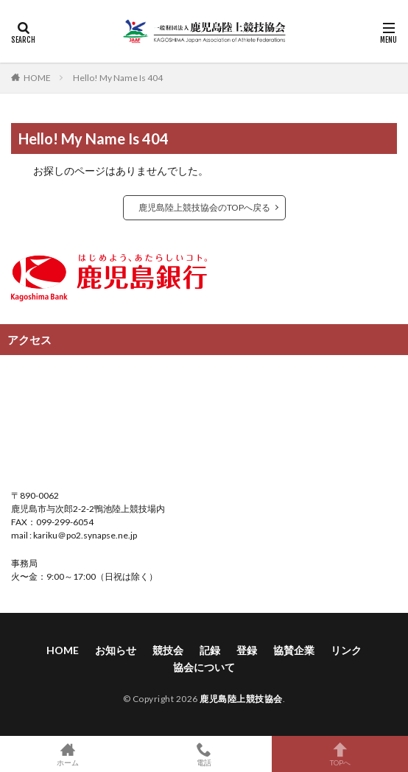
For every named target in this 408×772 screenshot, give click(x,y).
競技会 (167, 650)
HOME (37, 77)
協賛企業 (293, 650)
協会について (204, 667)
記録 (210, 650)
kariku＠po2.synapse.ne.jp (84, 535)
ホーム (68, 754)
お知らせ (115, 650)
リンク (346, 650)
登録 (246, 650)
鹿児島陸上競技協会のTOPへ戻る (204, 207)
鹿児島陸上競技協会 (241, 698)
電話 (204, 754)
